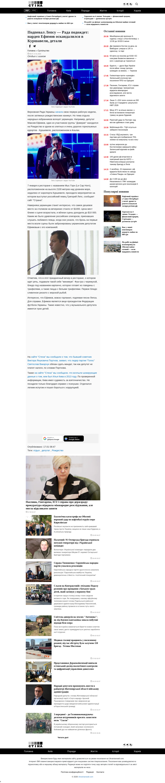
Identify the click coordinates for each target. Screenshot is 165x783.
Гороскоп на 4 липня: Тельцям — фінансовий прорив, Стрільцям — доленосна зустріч (107, 17)
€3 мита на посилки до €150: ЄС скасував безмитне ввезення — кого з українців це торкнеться (123, 58)
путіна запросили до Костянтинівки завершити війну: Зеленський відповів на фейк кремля (123, 148)
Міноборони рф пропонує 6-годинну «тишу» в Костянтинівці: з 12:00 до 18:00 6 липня (124, 38)
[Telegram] (34, 46)
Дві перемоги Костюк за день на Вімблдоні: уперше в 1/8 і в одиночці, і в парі (123, 48)
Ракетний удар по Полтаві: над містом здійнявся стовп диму (123, 121)
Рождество (57, 450)
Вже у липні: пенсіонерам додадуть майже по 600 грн (50, 23)
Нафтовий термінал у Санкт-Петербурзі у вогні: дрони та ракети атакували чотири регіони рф (52, 17)
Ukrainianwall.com (85, 777)
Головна (51, 10)
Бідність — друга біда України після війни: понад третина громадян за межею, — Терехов (123, 68)
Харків (137, 10)
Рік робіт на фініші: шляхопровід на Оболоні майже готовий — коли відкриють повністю (109, 23)
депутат (46, 450)
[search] (136, 4)
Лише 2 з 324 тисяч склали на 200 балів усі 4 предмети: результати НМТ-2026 (124, 102)
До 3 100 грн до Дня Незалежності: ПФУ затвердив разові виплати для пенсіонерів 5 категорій (124, 183)
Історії (120, 10)
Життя (103, 10)
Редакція (90, 772)
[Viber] (39, 46)
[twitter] (127, 4)
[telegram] (124, 4)
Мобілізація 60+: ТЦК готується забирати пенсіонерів (123, 128)
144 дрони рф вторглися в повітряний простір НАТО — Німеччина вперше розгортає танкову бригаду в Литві (122, 160)
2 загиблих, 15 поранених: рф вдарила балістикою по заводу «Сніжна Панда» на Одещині (123, 171)
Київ (68, 10)
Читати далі (63, 737)
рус (34, 11)
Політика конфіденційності (72, 772)
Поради (85, 10)
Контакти (100, 772)
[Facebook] (30, 46)
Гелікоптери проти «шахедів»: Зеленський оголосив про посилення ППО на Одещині (122, 78)
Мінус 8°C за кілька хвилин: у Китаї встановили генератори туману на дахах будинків (122, 112)
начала (59, 112)
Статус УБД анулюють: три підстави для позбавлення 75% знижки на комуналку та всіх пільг (124, 137)
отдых (36, 450)
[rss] (130, 4)
